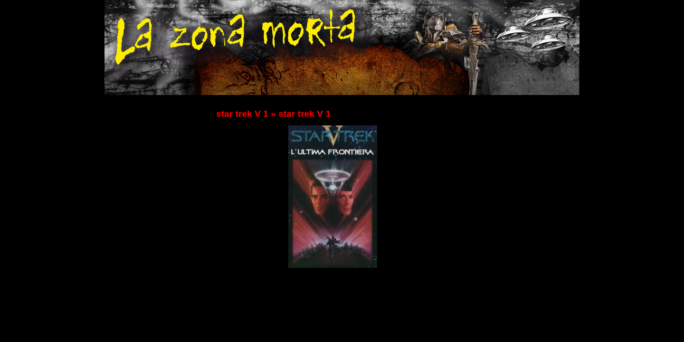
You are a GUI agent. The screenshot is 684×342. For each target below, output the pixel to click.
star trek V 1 (242, 114)
